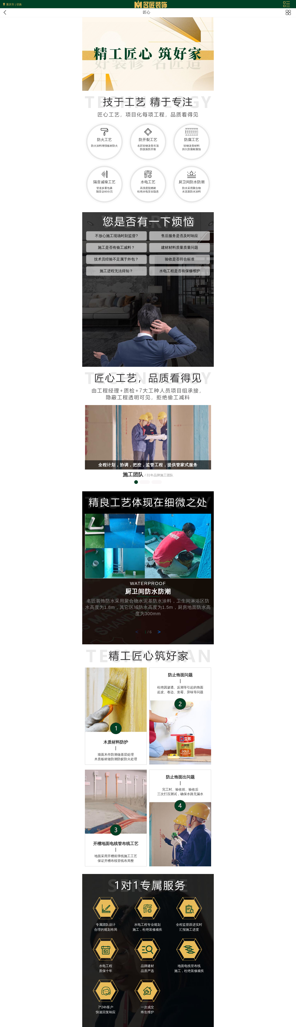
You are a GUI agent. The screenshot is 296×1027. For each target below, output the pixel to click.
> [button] (159, 631)
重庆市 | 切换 (14, 4)
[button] (136, 482)
